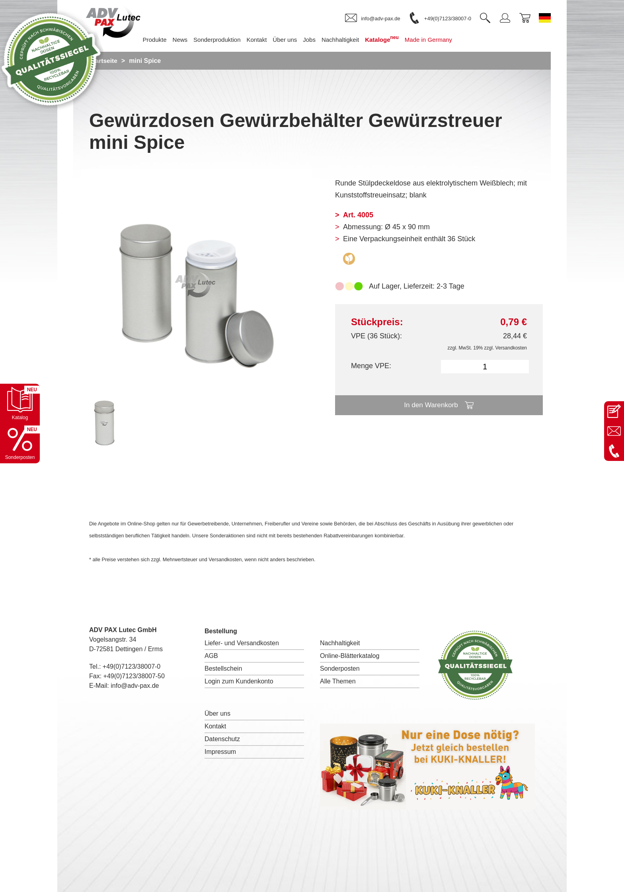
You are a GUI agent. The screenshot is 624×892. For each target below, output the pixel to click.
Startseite (103, 60)
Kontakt (215, 726)
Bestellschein (223, 668)
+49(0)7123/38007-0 (131, 666)
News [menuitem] (192, 39)
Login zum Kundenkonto (239, 681)
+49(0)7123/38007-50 (134, 676)
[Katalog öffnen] (20, 404)
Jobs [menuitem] (321, 39)
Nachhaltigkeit (340, 643)
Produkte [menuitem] (166, 39)
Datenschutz (222, 739)
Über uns (217, 713)
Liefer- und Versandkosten (242, 643)
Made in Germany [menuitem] (440, 39)
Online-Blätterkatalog (349, 655)
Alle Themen (338, 681)
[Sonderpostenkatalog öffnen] (20, 443)
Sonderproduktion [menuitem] (228, 39)
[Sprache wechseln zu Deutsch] (545, 18)
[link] (372, 18)
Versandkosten (511, 348)
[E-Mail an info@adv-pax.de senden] (614, 431)
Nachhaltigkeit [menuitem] (352, 39)
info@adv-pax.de (135, 685)
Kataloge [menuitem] (394, 39)
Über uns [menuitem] (297, 39)
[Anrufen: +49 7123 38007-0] (614, 451)
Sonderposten (340, 668)
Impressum (220, 751)
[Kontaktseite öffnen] (614, 411)
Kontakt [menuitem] (268, 39)
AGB (211, 655)
